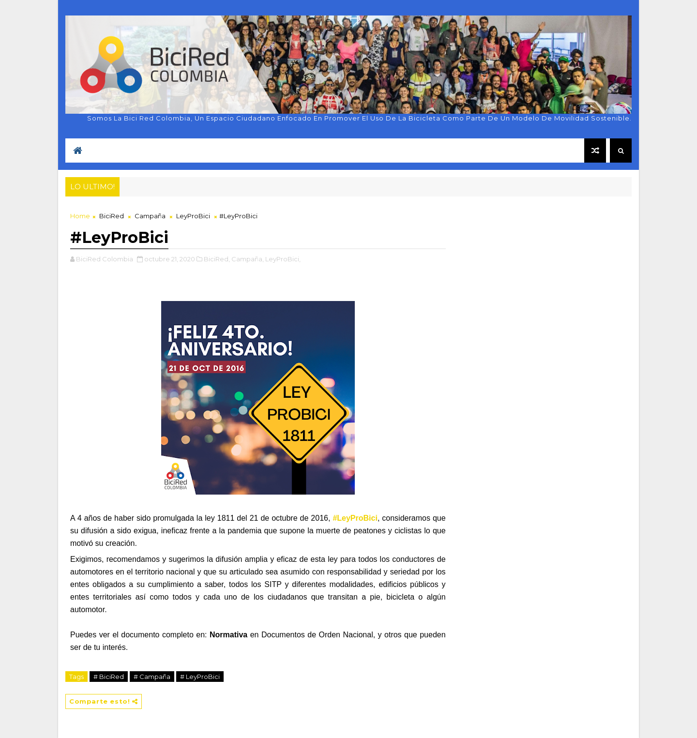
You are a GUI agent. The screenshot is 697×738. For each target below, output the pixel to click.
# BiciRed (108, 676)
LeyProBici (193, 216)
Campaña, (247, 259)
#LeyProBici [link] (355, 518)
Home (80, 216)
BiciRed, (217, 259)
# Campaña (152, 676)
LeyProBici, (283, 259)
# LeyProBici (200, 676)
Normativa (228, 635)
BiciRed (111, 216)
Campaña (150, 216)
